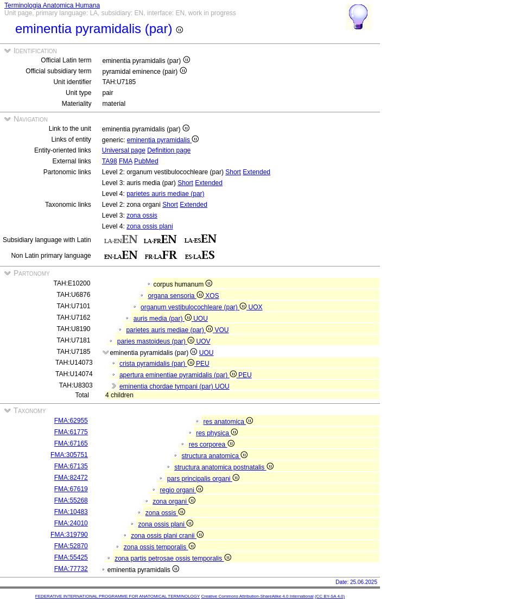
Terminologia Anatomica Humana (52, 5)
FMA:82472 (71, 477)
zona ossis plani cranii (167, 535)
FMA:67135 (71, 466)
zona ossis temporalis (159, 547)
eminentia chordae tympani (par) (167, 386)
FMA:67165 (71, 443)
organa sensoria (176, 296)
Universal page (123, 150)
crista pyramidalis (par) (157, 363)
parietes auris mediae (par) (165, 194)
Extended (256, 172)
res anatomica (228, 422)
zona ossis (141, 215)
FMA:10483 (71, 512)
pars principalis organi (203, 479)
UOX (256, 307)
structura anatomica (214, 456)
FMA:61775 (71, 432)
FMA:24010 (71, 523)
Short (233, 172)
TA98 (109, 161)
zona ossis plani (149, 226)
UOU (200, 318)
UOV (203, 341)
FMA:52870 (71, 546)
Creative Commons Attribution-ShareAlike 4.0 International (257, 596)
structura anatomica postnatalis (223, 467)
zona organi (174, 501)
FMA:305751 (69, 455)
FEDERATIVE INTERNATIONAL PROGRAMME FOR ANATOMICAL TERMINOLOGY (117, 596)
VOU (222, 330)
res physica (217, 433)
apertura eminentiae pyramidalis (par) (178, 375)
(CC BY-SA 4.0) (330, 596)
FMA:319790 (69, 534)
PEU (203, 363)
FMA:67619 (71, 489)
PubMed (146, 161)
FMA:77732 (71, 569)
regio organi (181, 490)
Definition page (169, 150)
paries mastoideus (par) (156, 341)
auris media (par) (163, 318)
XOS (212, 296)
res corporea (211, 444)
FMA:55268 (71, 500)
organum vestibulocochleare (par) (194, 307)
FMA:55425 (71, 557)
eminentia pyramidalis (163, 140)
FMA (125, 161)
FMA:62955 (71, 420)
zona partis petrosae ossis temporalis (173, 558)
